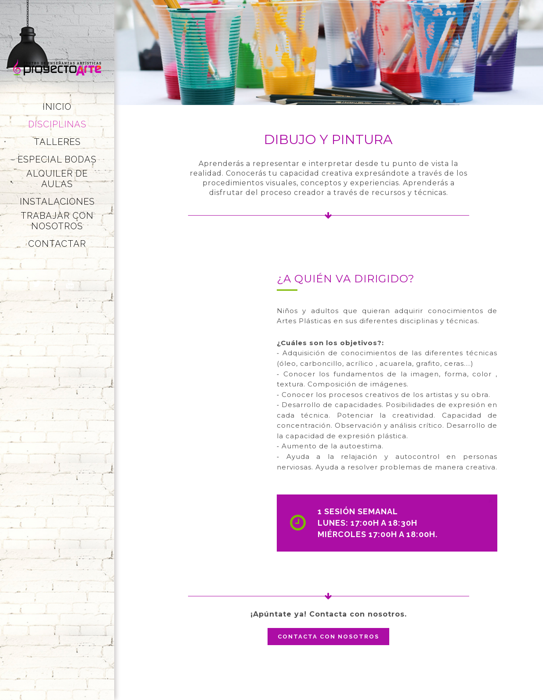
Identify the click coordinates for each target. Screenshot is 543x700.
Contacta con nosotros (328, 636)
